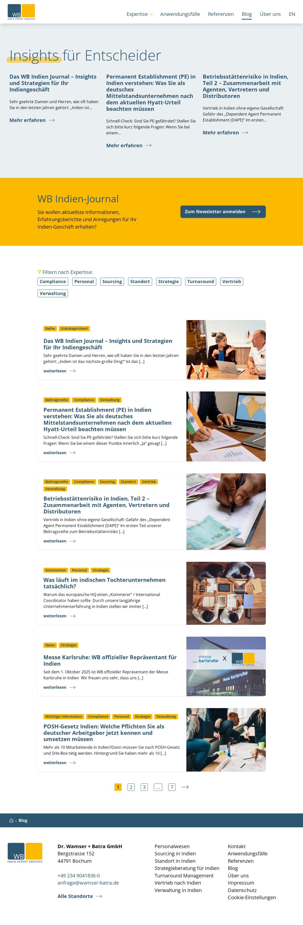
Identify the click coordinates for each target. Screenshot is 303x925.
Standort (140, 281)
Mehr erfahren (27, 120)
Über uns (270, 14)
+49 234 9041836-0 (79, 875)
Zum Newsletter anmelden (215, 211)
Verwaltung (53, 293)
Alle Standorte (75, 896)
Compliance (53, 281)
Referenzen (221, 14)
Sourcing (112, 281)
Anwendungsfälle (180, 14)
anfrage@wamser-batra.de (88, 882)
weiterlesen (55, 371)
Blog (247, 14)
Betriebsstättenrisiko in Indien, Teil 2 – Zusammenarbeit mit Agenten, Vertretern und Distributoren (245, 86)
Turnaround (200, 281)
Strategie (168, 281)
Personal (84, 281)
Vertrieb (231, 281)
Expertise (137, 14)
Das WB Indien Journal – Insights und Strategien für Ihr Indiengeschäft (53, 83)
